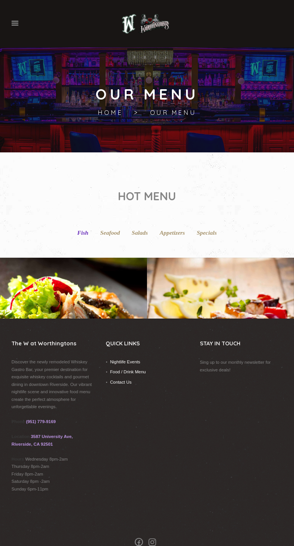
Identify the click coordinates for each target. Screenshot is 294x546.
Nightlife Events (125, 349)
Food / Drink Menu (127, 359)
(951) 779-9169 (41, 409)
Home (110, 112)
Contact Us (120, 369)
